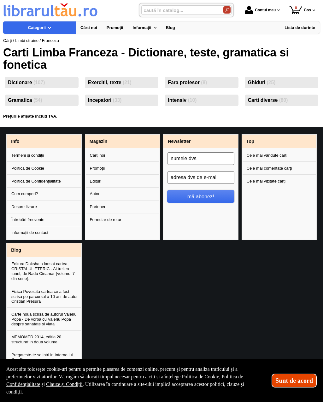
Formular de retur (105, 219)
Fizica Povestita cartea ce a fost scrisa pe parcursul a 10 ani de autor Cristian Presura (44, 296)
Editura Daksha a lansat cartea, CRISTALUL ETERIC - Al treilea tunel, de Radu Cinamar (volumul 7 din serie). (43, 271)
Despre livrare (24, 206)
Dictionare (26, 82)
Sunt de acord (294, 380)
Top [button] (250, 141)
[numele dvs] (200, 158)
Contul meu (260, 10)
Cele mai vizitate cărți (266, 181)
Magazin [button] (98, 141)
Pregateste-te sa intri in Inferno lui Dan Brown (42, 357)
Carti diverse (268, 100)
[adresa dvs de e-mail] (200, 177)
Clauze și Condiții (64, 384)
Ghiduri (262, 82)
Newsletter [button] (179, 141)
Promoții (97, 168)
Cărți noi (97, 155)
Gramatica (25, 100)
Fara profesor (187, 82)
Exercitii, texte (110, 82)
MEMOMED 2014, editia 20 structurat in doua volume (36, 339)
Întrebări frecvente (27, 219)
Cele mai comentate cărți (269, 168)
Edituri (96, 181)
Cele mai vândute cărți (267, 155)
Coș (300, 10)
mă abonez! (200, 196)
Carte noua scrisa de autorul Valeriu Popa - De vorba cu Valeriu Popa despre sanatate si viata (43, 319)
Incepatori (105, 100)
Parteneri (98, 206)
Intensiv (182, 100)
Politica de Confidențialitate (36, 181)
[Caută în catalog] (227, 10)
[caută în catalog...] (180, 10)
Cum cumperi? (24, 193)
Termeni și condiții (27, 155)
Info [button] (15, 141)
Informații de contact (29, 232)
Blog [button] (16, 250)
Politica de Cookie (27, 168)
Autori (95, 193)
